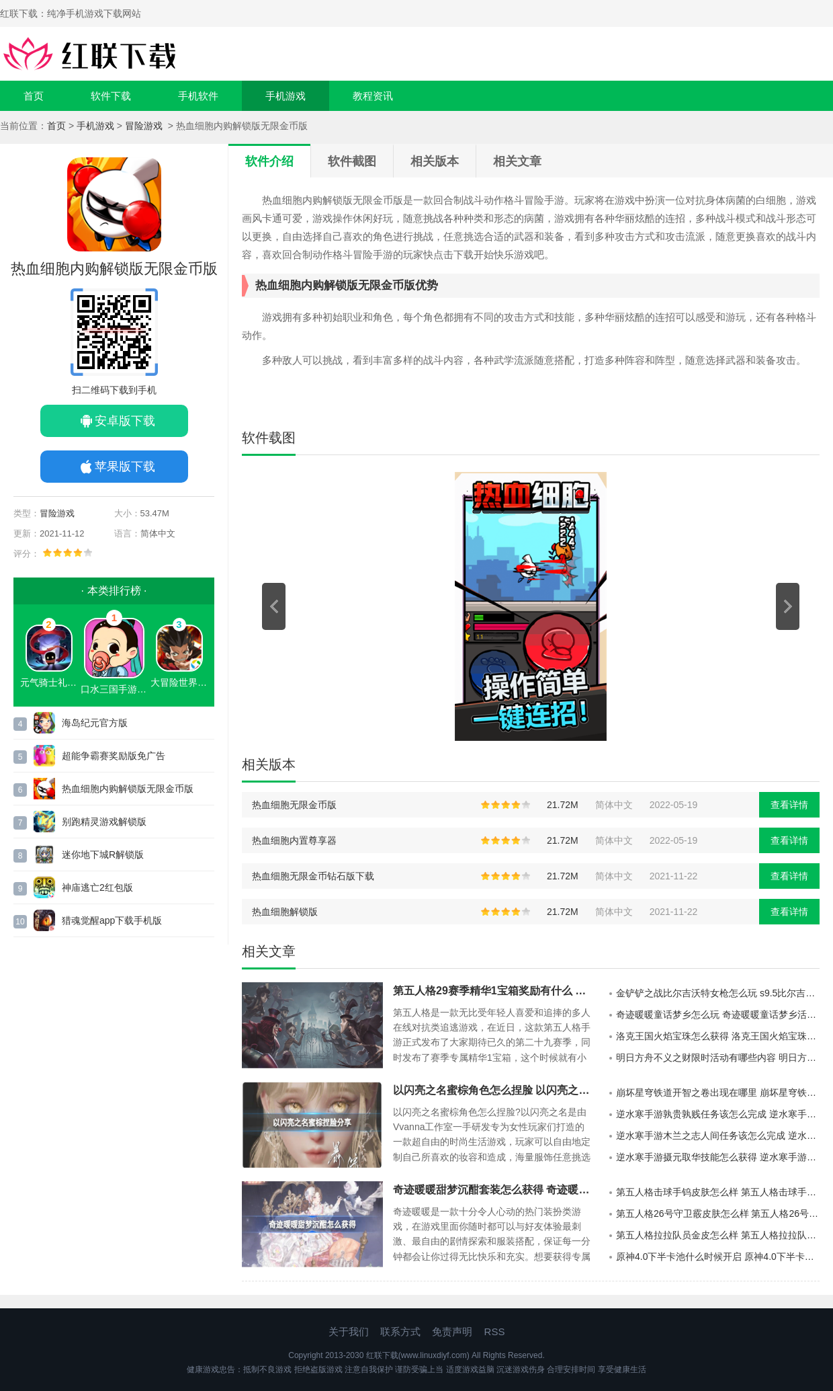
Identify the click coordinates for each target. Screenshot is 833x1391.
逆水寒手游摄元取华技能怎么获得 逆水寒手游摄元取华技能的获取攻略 (718, 1157)
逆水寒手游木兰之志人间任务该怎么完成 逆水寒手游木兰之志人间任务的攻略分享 (718, 1135)
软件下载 (111, 96)
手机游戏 (285, 96)
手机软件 (198, 96)
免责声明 (452, 1331)
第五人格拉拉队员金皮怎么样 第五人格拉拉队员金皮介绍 (718, 1235)
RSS (494, 1331)
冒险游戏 (145, 125)
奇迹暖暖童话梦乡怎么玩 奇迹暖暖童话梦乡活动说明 (718, 1014)
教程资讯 (373, 96)
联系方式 (400, 1331)
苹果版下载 (125, 466)
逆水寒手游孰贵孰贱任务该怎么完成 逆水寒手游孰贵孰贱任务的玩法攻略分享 (718, 1114)
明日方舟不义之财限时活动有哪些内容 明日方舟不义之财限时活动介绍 (718, 1057)
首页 (34, 96)
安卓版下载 (125, 421)
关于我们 (348, 1331)
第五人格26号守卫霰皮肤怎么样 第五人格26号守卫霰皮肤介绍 (718, 1213)
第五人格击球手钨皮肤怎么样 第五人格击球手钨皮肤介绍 (718, 1192)
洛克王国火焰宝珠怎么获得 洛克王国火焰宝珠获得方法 (718, 1036)
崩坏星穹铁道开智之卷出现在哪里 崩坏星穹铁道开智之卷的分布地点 (718, 1092)
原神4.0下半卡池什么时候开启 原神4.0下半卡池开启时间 (718, 1256)
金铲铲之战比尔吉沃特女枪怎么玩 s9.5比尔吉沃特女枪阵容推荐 (718, 993)
